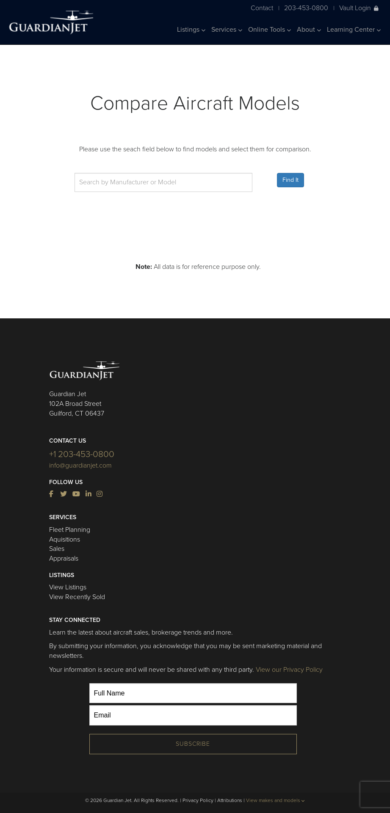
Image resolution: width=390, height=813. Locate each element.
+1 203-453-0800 (81, 454)
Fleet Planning (69, 530)
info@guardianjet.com (80, 465)
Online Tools (269, 29)
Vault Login (359, 8)
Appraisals (63, 558)
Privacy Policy (198, 800)
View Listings (67, 587)
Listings (191, 29)
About (309, 29)
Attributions (229, 800)
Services (226, 29)
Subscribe (193, 743)
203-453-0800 (306, 8)
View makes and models (275, 800)
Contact (262, 8)
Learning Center (354, 29)
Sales (56, 549)
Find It (290, 179)
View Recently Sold (77, 597)
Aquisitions (64, 539)
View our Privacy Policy (289, 669)
